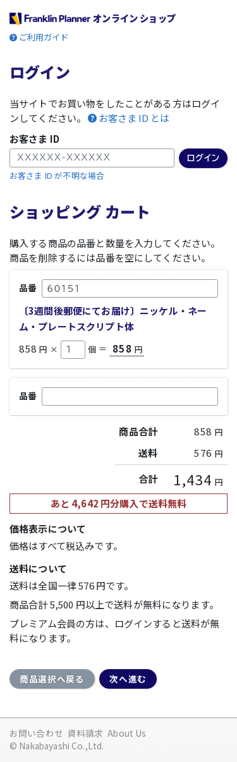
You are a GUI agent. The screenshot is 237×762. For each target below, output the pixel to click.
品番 (28, 287)
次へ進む (128, 678)
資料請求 (86, 733)
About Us (126, 733)
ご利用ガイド (44, 37)
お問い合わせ (36, 733)
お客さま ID (34, 138)
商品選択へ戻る (52, 678)
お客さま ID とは (134, 118)
